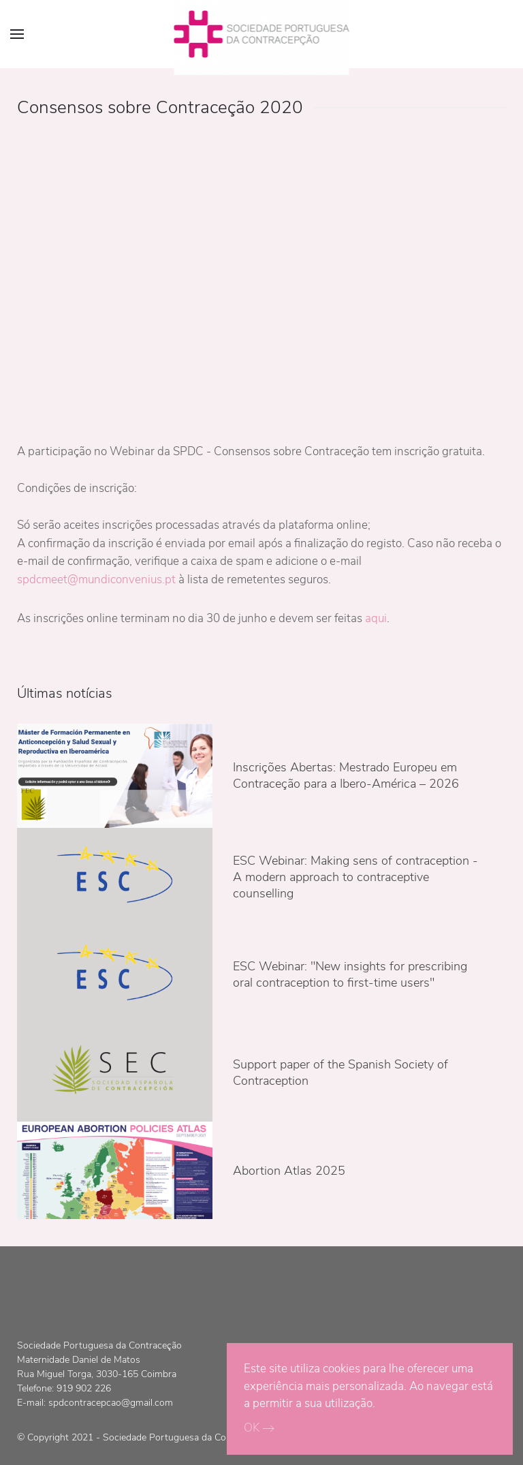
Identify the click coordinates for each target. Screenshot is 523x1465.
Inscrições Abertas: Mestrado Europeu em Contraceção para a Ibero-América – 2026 (346, 775)
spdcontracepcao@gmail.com (110, 1402)
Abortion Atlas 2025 (289, 1170)
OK (251, 1428)
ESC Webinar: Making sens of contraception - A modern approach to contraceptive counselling (355, 876)
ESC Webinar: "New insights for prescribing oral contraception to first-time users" (350, 974)
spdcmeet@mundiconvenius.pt (96, 579)
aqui (376, 618)
